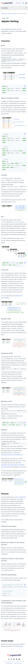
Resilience (16, 13)
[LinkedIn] (16, 659)
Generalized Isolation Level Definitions (11, 454)
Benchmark (10, 13)
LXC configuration (21, 497)
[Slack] (8, 659)
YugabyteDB (4, 13)
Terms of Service (18, 663)
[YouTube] (19, 659)
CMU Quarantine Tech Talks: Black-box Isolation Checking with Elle (13, 465)
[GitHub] (11, 659)
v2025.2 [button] (6, 18)
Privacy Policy (9, 663)
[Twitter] (14, 659)
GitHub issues (19, 646)
